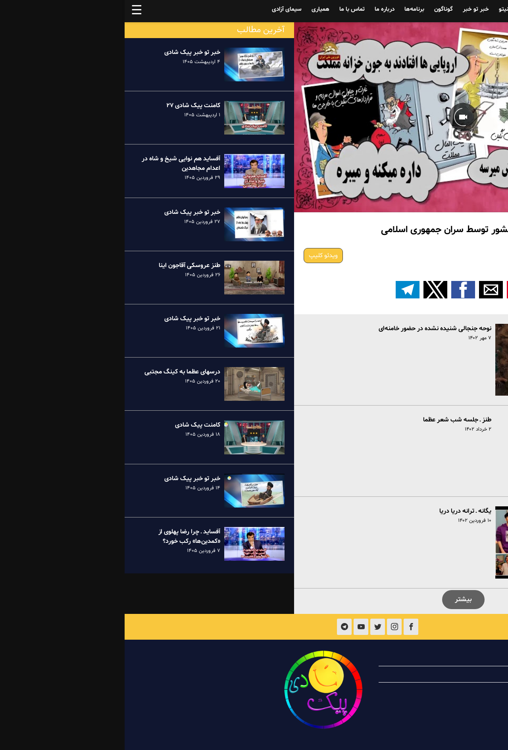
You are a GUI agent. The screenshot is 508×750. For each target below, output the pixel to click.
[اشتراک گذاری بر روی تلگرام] (283, 289)
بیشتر (338, 599)
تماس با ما (227, 9)
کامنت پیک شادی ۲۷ (69, 105)
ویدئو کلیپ (198, 255)
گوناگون (319, 9)
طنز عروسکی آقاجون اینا (65, 265)
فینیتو (381, 9)
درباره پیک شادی (445, 658)
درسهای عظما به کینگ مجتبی (58, 371)
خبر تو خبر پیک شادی (68, 52)
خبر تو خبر (351, 9)
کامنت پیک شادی (73, 425)
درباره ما (260, 9)
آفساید (445, 9)
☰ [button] (12, 11)
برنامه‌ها (290, 9)
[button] (394, 289)
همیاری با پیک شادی (440, 674)
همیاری (196, 9)
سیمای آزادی (162, 9)
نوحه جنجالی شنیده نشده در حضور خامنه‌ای (310, 328)
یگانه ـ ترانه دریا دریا (341, 511)
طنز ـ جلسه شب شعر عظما (332, 419)
